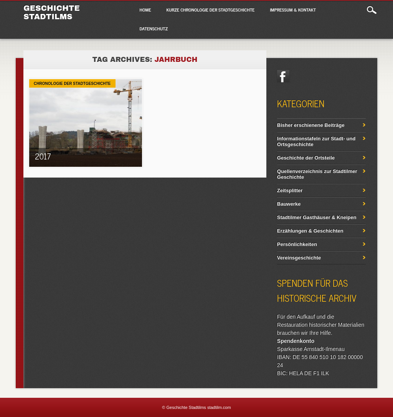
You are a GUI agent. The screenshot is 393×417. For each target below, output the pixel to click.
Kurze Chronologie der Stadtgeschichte (211, 9)
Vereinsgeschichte (299, 258)
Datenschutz (154, 28)
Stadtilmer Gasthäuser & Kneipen (317, 217)
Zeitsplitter (289, 190)
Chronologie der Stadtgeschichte (72, 83)
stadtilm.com (219, 407)
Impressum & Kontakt (293, 9)
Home (145, 9)
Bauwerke (289, 204)
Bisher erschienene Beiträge (311, 125)
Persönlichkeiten (297, 244)
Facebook (283, 76)
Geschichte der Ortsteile (306, 158)
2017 (43, 156)
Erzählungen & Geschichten (310, 231)
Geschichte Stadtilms (51, 12)
